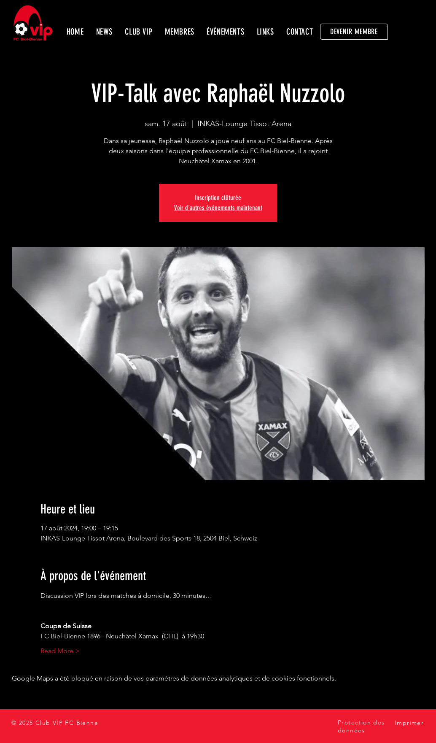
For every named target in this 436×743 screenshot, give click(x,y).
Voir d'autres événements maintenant (218, 208)
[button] (139, 31)
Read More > (60, 651)
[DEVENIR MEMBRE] (354, 32)
